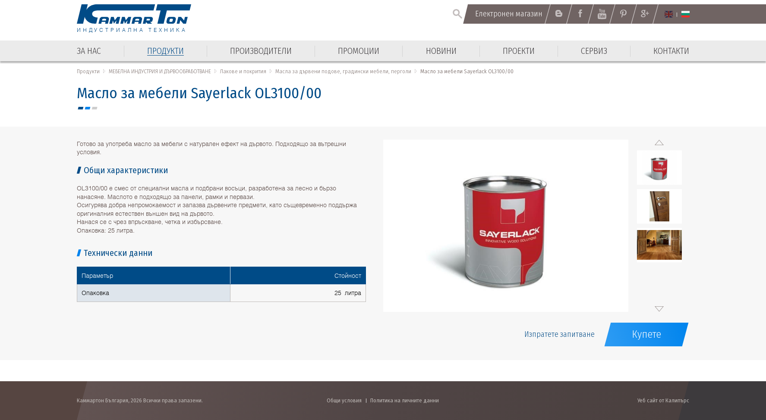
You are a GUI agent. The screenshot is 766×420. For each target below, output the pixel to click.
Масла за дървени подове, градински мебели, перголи (343, 71)
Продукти (88, 71)
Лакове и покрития (243, 71)
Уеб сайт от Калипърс (663, 400)
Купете (646, 334)
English (669, 14)
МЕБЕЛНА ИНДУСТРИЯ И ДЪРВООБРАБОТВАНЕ (160, 71)
